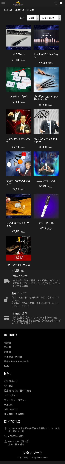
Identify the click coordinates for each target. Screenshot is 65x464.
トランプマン (11, 398)
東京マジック (32, 456)
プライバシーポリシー (15, 403)
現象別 (7, 355)
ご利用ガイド (11, 384)
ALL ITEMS (8, 9)
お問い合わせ (11, 412)
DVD (6, 369)
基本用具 (19, 9)
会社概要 (8, 389)
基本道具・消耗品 (13, 360)
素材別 (7, 350)
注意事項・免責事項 (14, 417)
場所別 (7, 345)
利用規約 (8, 407)
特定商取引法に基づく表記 (17, 393)
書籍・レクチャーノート (16, 364)
